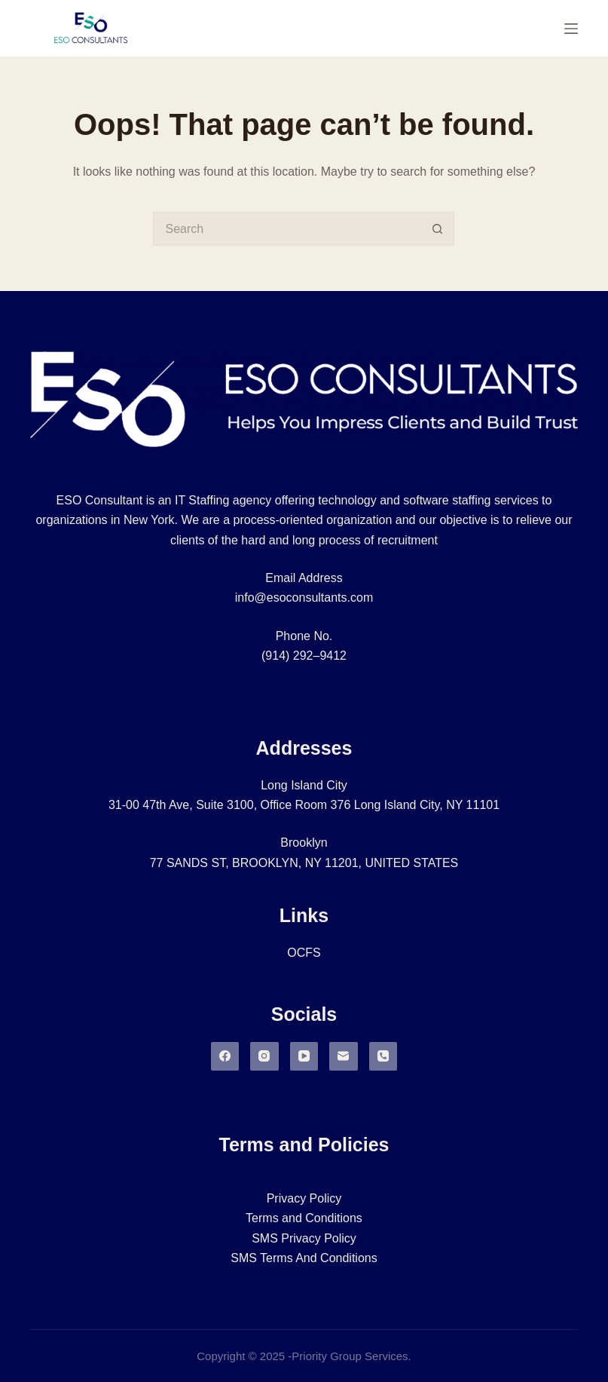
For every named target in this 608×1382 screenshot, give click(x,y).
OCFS (303, 952)
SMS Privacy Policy (304, 1238)
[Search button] (437, 229)
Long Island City (304, 785)
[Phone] (383, 1056)
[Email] (343, 1056)
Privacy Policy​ (304, 1198)
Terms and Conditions (304, 1218)
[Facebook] (225, 1056)
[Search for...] (286, 229)
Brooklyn (303, 842)
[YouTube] (304, 1056)
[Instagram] (264, 1056)
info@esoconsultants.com (304, 597)
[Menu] (571, 28)
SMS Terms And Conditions (304, 1258)
